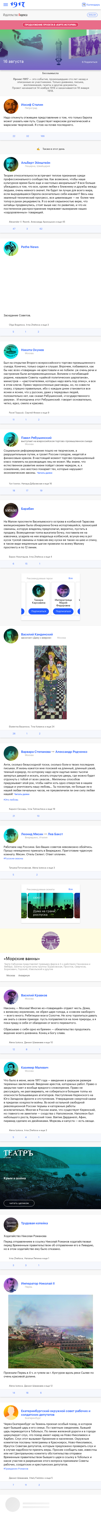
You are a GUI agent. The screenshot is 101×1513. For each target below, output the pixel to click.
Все (71, 578)
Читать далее (44, 473)
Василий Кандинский (37, 634)
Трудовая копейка (34, 1223)
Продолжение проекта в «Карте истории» (50, 25)
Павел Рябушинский (36, 437)
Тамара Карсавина (38, 601)
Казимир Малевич (34, 1067)
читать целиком (19, 1203)
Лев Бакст (55, 834)
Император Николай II (38, 1283)
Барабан (27, 508)
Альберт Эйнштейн (35, 162)
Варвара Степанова (36, 751)
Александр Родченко (71, 751)
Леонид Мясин (32, 834)
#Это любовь (11, 800)
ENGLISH (92, 15)
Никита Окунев (32, 350)
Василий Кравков (34, 995)
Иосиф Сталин (32, 104)
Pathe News (29, 247)
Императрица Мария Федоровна (63, 603)
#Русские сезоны (13, 858)
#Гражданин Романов (16, 1468)
